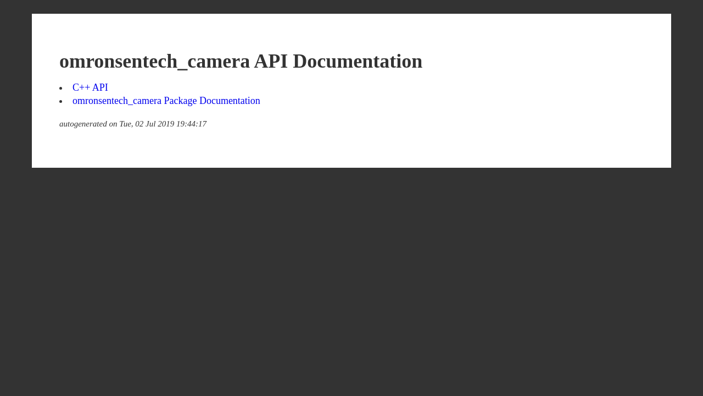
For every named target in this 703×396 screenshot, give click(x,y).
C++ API (90, 87)
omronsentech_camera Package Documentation (166, 100)
